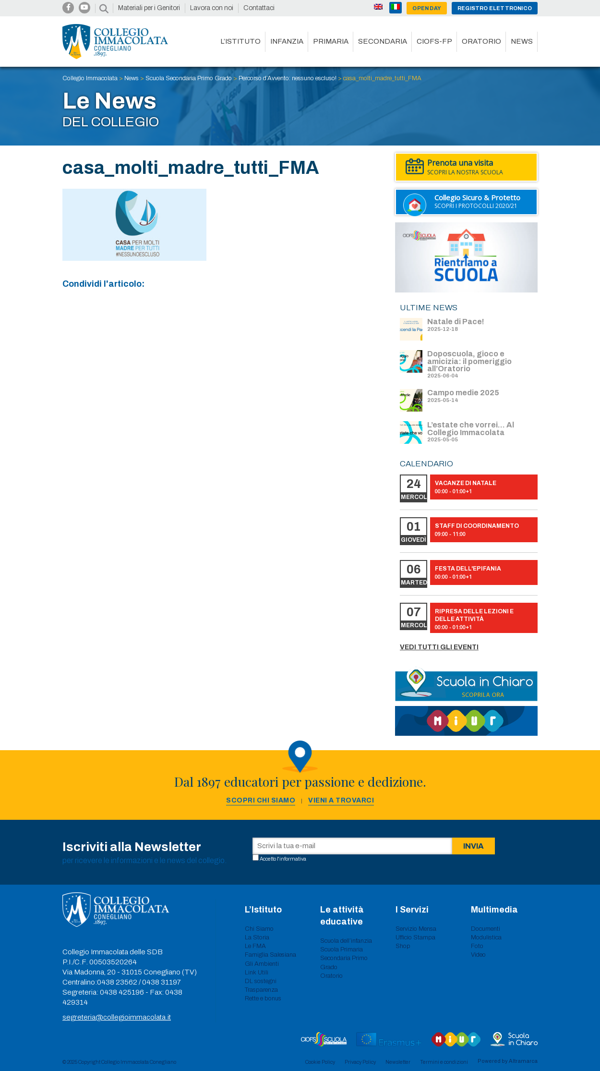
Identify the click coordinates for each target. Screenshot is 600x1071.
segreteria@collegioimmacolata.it (116, 1017)
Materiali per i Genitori (149, 8)
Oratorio (481, 41)
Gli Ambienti (262, 964)
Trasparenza (261, 989)
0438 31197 (161, 982)
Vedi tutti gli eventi (439, 647)
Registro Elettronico (494, 8)
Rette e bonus (263, 998)
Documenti (485, 928)
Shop (403, 946)
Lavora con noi (211, 8)
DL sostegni (260, 981)
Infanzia (286, 41)
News (522, 41)
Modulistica (486, 937)
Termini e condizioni (444, 1062)
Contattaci (259, 8)
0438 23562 (117, 982)
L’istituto (240, 41)
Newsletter (397, 1062)
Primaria (330, 41)
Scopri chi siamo (260, 800)
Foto (477, 946)
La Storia (257, 937)
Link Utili (256, 972)
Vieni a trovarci (341, 800)
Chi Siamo (259, 928)
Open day (426, 8)
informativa (292, 859)
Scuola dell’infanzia (346, 940)
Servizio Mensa (416, 928)
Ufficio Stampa (415, 937)
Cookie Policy (320, 1062)
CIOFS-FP (434, 41)
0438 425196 (122, 992)
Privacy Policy (360, 1062)
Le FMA (255, 946)
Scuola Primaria (341, 949)
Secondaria (382, 41)
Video (478, 954)
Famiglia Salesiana (270, 954)
